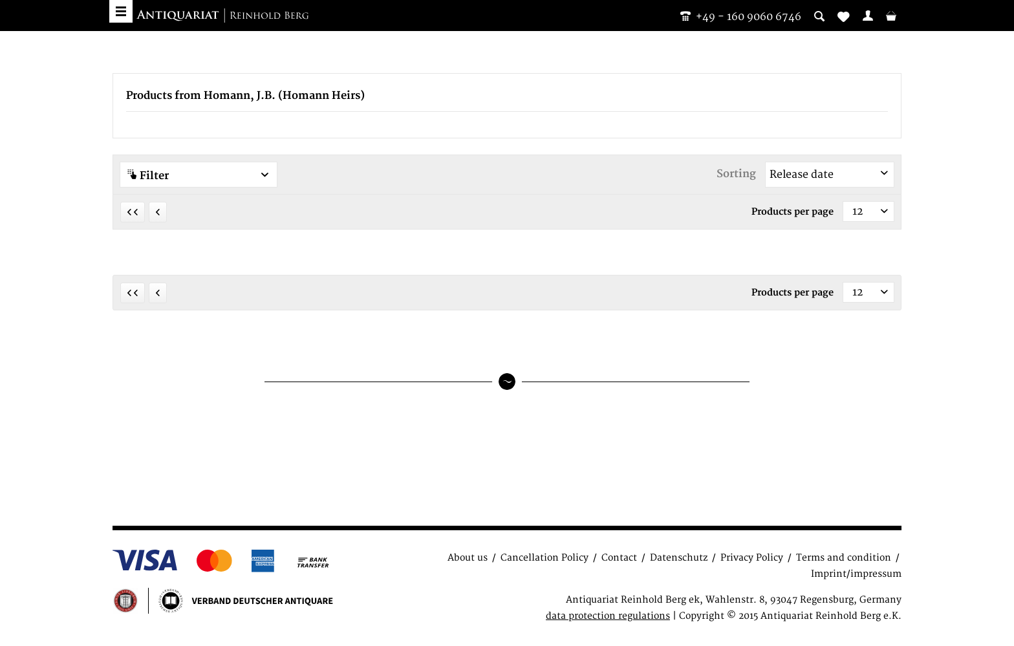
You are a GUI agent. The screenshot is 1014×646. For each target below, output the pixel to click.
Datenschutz (678, 557)
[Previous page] (158, 212)
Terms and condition (843, 557)
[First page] (132, 212)
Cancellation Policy (544, 557)
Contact (619, 557)
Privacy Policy (751, 557)
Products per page (792, 211)
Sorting (736, 173)
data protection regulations (608, 615)
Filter (198, 175)
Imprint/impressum (856, 573)
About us (468, 557)
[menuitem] (868, 15)
